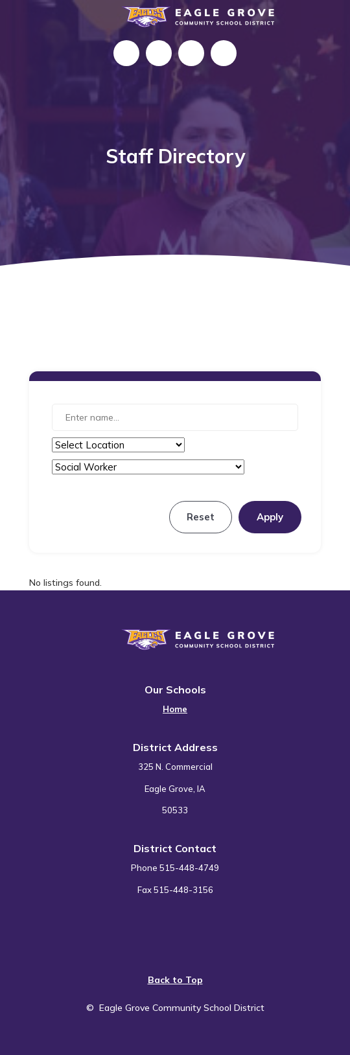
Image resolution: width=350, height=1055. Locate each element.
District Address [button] (175, 747)
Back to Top (175, 980)
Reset (201, 517)
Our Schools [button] (175, 689)
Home (175, 709)
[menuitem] (175, 701)
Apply (270, 517)
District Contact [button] (175, 848)
